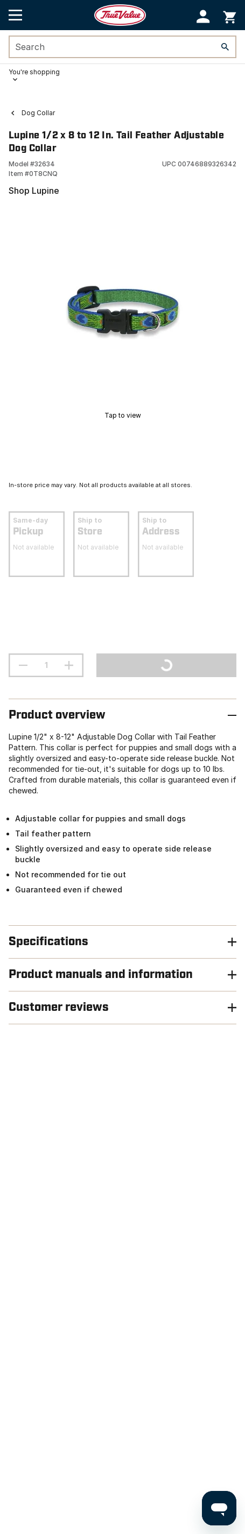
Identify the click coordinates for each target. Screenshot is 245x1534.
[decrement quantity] (23, 665)
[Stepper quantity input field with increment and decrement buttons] (46, 665)
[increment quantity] (69, 665)
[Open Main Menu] (15, 15)
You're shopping (34, 72)
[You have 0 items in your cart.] (229, 15)
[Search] (225, 47)
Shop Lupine (34, 190)
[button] (203, 16)
